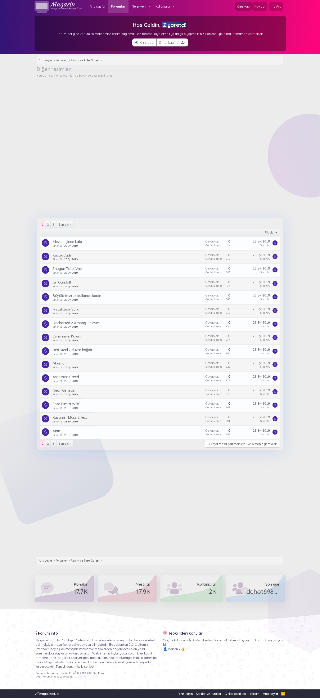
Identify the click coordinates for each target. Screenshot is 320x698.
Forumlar (118, 6)
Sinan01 (55, 245)
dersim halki (74, 666)
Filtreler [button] (272, 232)
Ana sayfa (97, 6)
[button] (149, 6)
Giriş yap (144, 42)
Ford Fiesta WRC (64, 404)
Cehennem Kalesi (64, 336)
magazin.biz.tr (47, 694)
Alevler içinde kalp (65, 241)
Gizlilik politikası (236, 694)
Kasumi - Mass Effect (67, 417)
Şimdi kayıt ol (172, 42)
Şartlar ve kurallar (208, 694)
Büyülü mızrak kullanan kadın (74, 295)
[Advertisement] (160, 109)
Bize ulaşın (185, 694)
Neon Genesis (61, 390)
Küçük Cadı (59, 255)
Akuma (56, 363)
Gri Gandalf (59, 282)
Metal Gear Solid (63, 309)
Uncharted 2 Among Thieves (74, 323)
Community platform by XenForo (72, 673)
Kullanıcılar (163, 6)
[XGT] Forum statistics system (61, 676)
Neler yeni (139, 6)
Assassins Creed (63, 377)
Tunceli (60, 666)
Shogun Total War (65, 268)
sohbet (89, 666)
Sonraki (62, 224)
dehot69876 (263, 591)
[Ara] (276, 6)
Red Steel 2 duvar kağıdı (70, 350)
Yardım (255, 694)
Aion (54, 431)
